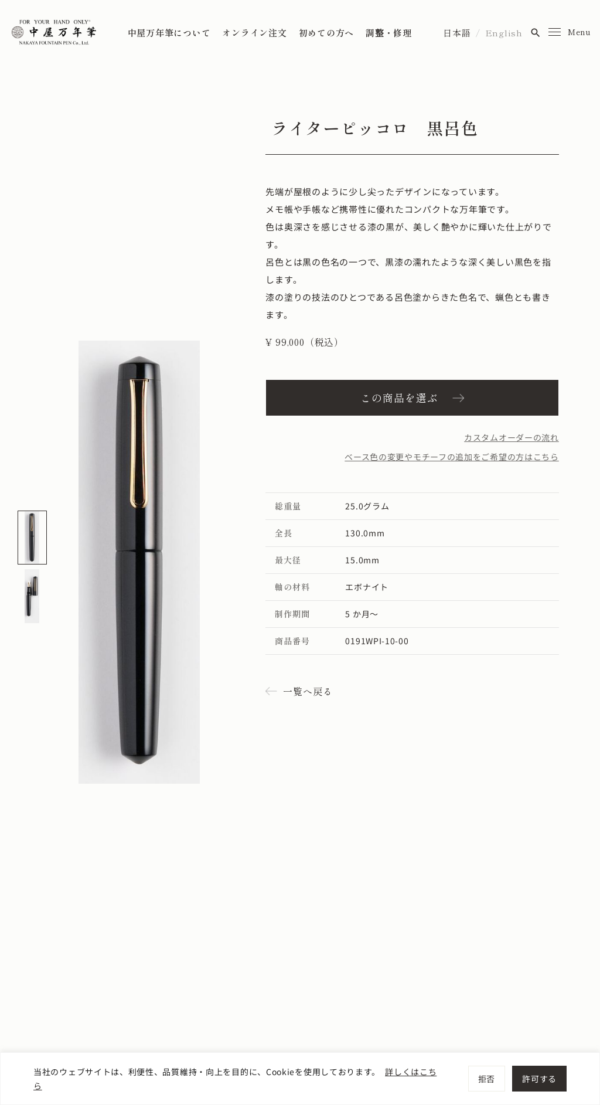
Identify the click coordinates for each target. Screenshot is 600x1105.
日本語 (457, 32)
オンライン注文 (254, 32)
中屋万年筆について (169, 32)
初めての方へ (326, 32)
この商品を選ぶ (399, 397)
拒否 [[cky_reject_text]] (486, 1078)
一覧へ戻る (307, 691)
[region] (300, 1078)
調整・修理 (389, 32)
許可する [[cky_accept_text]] (539, 1078)
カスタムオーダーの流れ (511, 437)
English (504, 32)
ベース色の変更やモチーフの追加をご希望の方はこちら (452, 457)
